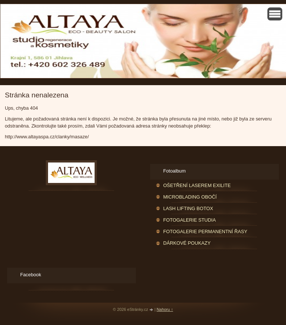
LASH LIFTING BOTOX (188, 208)
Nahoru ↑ (165, 309)
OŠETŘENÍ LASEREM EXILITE (197, 185)
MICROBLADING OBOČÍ (190, 197)
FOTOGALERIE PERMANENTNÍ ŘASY (205, 231)
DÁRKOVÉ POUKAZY (186, 243)
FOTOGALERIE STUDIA (189, 220)
